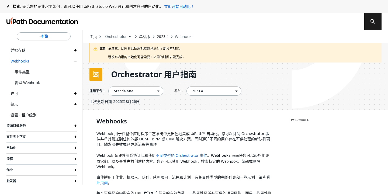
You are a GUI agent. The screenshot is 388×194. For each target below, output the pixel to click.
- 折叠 (43, 36)
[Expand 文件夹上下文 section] (75, 136)
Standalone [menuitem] (123, 91)
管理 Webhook (27, 82)
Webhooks (20, 61)
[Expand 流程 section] (75, 159)
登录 (327, 21)
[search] (373, 21)
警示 (14, 104)
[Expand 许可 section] (75, 93)
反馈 (262, 21)
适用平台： (97, 91)
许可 (14, 93)
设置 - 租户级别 (24, 115)
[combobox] (118, 37)
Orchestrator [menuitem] (116, 36)
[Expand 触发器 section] (75, 181)
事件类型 (22, 72)
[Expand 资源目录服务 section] (75, 125)
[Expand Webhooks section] (75, 61)
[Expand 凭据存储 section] (75, 50)
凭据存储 (18, 50)
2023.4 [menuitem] (197, 91)
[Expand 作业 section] (75, 170)
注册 (348, 21)
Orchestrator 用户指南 (153, 74)
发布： (179, 90)
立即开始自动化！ (179, 6)
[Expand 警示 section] (75, 104)
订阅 (295, 21)
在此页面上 (300, 120)
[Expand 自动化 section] (75, 148)
